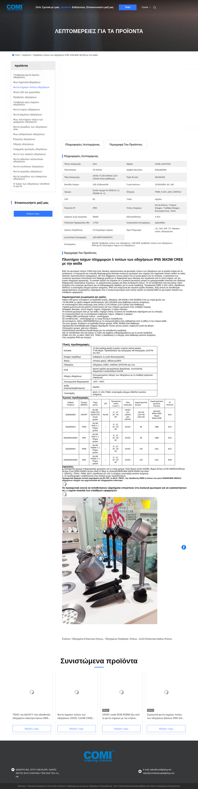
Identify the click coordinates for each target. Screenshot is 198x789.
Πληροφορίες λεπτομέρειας (82, 144)
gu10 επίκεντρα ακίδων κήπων (155, 639)
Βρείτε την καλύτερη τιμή (141, 128)
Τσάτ (127, 7)
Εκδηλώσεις (79, 7)
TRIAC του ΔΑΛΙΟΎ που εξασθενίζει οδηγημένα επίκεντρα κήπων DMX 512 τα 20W (31, 716)
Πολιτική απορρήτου (36, 786)
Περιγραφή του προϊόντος (126, 144)
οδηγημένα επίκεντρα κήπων (87, 639)
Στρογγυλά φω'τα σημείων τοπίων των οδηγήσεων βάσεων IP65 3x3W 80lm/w (165, 716)
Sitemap (21, 786)
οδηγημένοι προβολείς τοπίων (121, 639)
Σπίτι (38, 7)
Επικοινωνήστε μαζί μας (100, 7)
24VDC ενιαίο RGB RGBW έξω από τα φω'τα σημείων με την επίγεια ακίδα (121, 716)
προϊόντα (65, 7)
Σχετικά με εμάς (50, 7)
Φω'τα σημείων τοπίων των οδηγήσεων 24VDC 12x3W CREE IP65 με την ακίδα (75, 716)
